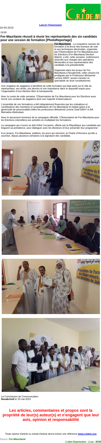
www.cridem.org (87, 434)
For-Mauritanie (17, 439)
